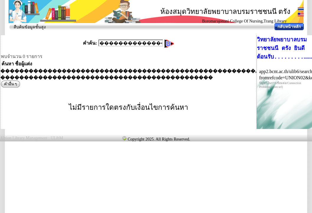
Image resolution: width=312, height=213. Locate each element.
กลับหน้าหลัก (289, 27)
